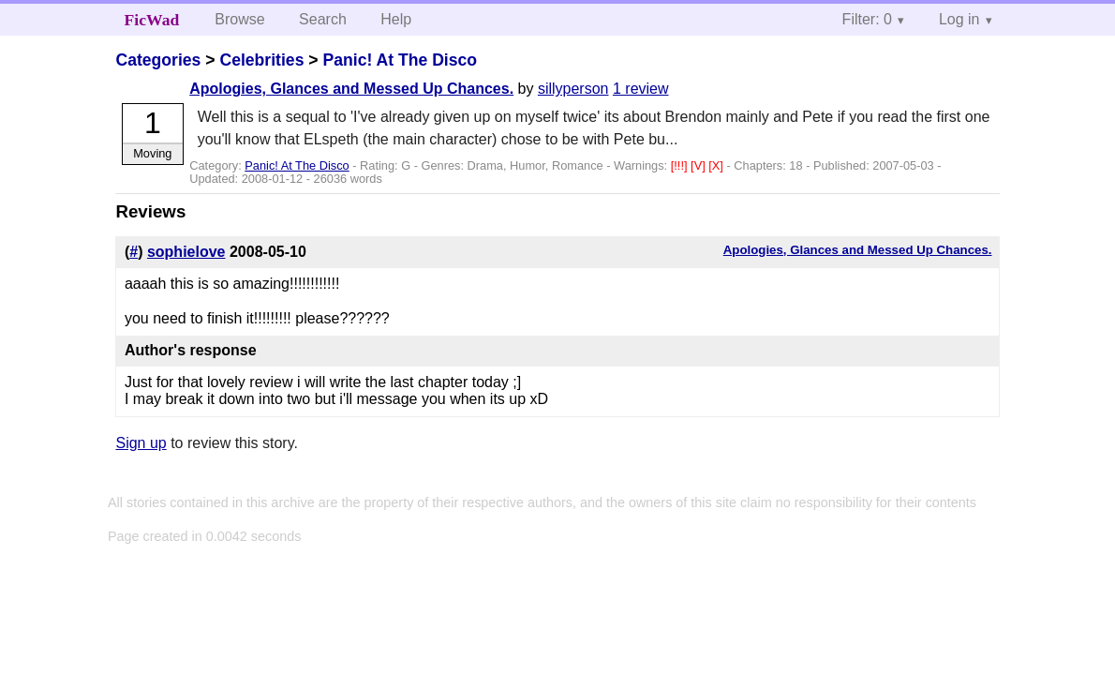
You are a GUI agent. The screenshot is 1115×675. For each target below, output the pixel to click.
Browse (239, 19)
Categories (158, 60)
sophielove (186, 252)
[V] (699, 165)
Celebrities (261, 60)
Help (395, 19)
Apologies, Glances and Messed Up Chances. (351, 89)
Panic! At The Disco (399, 60)
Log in (959, 19)
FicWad (152, 19)
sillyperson (573, 89)
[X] (717, 165)
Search (323, 19)
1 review (641, 89)
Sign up (140, 443)
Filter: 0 (867, 19)
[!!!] (681, 165)
